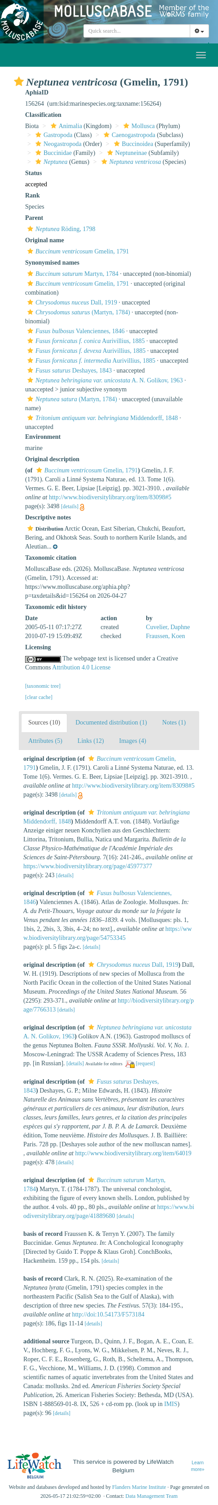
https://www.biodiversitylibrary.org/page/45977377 (87, 866)
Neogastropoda (57, 144)
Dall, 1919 (71, 302)
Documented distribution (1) (111, 722)
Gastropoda (53, 135)
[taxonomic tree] (43, 686)
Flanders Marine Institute (139, 1487)
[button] (19, 81)
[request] (145, 1063)
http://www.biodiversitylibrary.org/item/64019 (133, 1153)
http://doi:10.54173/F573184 (108, 1314)
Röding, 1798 (60, 229)
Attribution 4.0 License (81, 667)
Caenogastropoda (128, 135)
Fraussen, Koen (165, 636)
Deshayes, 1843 (68, 370)
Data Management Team (152, 1496)
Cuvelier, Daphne (168, 627)
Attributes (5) (45, 740)
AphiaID (36, 92)
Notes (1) (174, 722)
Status (33, 173)
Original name (44, 240)
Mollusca (138, 126)
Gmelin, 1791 (77, 251)
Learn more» (198, 1466)
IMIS (171, 1404)
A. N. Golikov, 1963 (104, 380)
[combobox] (136, 31)
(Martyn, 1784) (77, 312)
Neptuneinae (126, 153)
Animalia (65, 126)
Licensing (38, 647)
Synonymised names (52, 262)
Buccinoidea (132, 144)
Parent (34, 217)
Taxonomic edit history (56, 607)
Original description (52, 459)
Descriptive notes (48, 517)
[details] (69, 506)
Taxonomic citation (50, 557)
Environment (43, 436)
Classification (43, 114)
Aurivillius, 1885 (85, 341)
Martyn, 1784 (71, 273)
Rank (32, 195)
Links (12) (91, 740)
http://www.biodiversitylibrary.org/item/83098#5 (110, 497)
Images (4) (132, 740)
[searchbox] (137, 31)
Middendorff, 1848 (101, 418)
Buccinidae (52, 153)
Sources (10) (44, 722)
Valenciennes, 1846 (75, 331)
